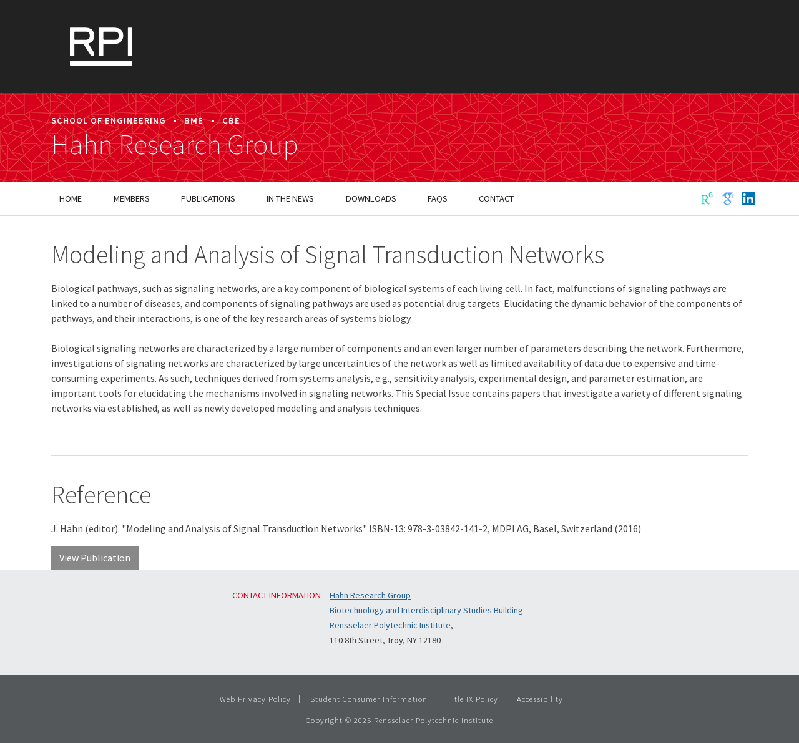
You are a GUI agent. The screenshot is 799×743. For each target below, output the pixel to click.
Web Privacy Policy (255, 699)
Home (70, 198)
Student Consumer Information (369, 699)
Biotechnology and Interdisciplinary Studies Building (426, 610)
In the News (290, 198)
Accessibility (540, 699)
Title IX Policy (472, 699)
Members (132, 198)
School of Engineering (108, 120)
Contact (496, 198)
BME (193, 120)
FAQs (438, 198)
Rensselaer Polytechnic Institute (390, 625)
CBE (231, 120)
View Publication (94, 557)
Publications (208, 198)
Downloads (371, 198)
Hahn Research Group (174, 145)
